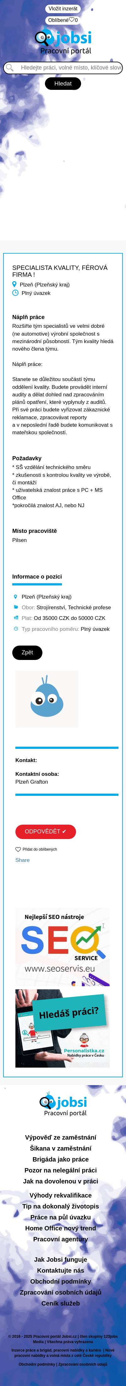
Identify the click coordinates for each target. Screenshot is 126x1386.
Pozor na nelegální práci (61, 1170)
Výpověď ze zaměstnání (60, 1137)
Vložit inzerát (63, 8)
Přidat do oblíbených (40, 849)
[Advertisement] (63, 162)
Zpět (27, 652)
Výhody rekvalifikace (61, 1195)
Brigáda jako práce (61, 1159)
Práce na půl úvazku (60, 1217)
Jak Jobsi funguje (60, 1259)
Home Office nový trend (60, 1228)
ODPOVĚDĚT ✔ (46, 831)
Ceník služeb (60, 1303)
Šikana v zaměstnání (60, 1148)
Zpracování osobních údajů (60, 1292)
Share (22, 860)
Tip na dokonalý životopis (60, 1206)
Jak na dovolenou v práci (60, 1181)
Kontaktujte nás (60, 1270)
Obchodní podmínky (60, 1281)
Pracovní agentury (60, 1239)
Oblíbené (63, 20)
